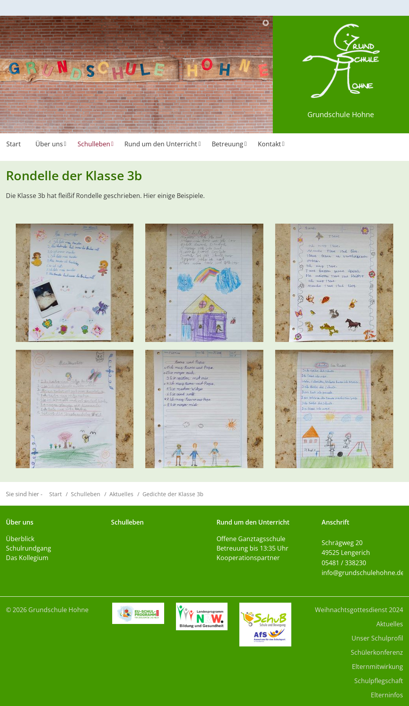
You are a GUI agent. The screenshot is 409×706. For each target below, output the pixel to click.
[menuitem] (14, 147)
